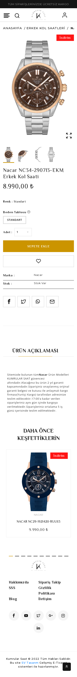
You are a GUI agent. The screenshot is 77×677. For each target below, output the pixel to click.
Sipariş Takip (49, 582)
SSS (12, 588)
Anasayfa (12, 28)
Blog (13, 599)
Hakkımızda (19, 582)
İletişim (44, 599)
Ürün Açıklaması (35, 350)
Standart (14, 220)
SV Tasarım (30, 662)
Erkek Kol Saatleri (45, 28)
